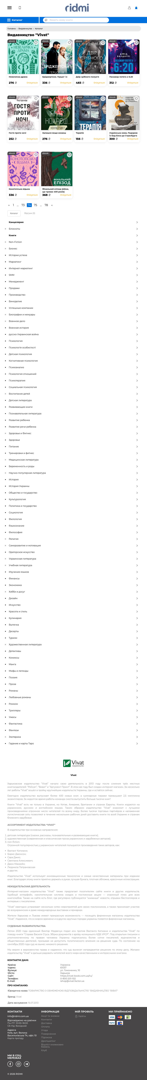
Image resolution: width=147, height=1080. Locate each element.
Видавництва (25, 28)
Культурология (73, 499)
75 (35, 205)
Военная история (73, 328)
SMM (73, 275)
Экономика (73, 585)
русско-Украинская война (73, 334)
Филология (73, 519)
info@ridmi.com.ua (18, 1016)
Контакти (46, 1020)
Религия (73, 539)
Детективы (73, 651)
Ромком (73, 704)
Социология (73, 512)
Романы (73, 690)
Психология (73, 341)
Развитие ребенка (73, 420)
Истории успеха (73, 255)
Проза (73, 684)
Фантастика (73, 723)
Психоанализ (73, 367)
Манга (73, 664)
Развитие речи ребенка (73, 426)
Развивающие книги (73, 407)
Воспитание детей (73, 393)
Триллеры (73, 710)
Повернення (48, 1034)
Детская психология (73, 354)
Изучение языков (73, 572)
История (73, 479)
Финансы (73, 578)
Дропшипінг (48, 1041)
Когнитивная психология (73, 360)
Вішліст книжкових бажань (52, 1046)
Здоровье (73, 440)
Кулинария (73, 618)
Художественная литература (73, 644)
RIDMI (19, 1074)
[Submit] (46, 20)
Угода (44, 1030)
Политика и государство (73, 506)
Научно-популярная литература (73, 473)
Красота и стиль (73, 611)
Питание (73, 446)
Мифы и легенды (73, 671)
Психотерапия (73, 380)
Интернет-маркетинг (73, 268)
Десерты (73, 631)
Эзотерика (73, 737)
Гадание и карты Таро (73, 743)
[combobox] (76, 20)
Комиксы (73, 657)
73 (23, 205)
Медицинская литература (73, 459)
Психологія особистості (73, 347)
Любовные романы (73, 697)
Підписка (46, 1037)
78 (46, 205)
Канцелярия (73, 222)
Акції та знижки (50, 1016)
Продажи (73, 288)
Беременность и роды (73, 466)
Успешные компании (73, 308)
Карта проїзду (15, 1038)
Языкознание (73, 525)
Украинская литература (73, 558)
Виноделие (73, 301)
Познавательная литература (73, 413)
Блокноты (73, 229)
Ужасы (73, 717)
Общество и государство (73, 492)
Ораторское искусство (73, 552)
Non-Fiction (73, 242)
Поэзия (73, 677)
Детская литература (73, 400)
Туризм (73, 638)
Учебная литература (73, 565)
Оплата (45, 1027)
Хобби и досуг (73, 591)
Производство (73, 295)
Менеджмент (73, 281)
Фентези (73, 730)
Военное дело (73, 321)
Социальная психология (73, 387)
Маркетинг (73, 262)
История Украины (73, 486)
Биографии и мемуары (73, 314)
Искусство (73, 605)
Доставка (46, 1023)
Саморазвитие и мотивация (73, 545)
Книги (73, 235)
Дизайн (73, 598)
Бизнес (73, 248)
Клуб (44, 1050)
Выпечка (73, 624)
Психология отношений (73, 374)
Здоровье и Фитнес (73, 433)
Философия (73, 532)
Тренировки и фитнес (73, 453)
